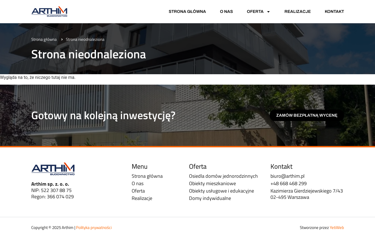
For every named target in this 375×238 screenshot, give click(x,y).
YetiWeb (337, 227)
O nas (226, 11)
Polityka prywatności (94, 227)
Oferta (258, 11)
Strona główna (187, 11)
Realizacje (297, 11)
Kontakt (334, 11)
